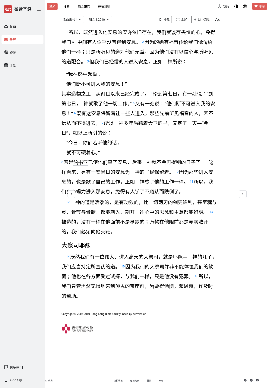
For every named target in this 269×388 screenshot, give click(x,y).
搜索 (67, 7)
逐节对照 (104, 7)
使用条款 (151, 380)
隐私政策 (134, 380)
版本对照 (208, 19)
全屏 (187, 19)
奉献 (259, 6)
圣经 (52, 7)
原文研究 (84, 7)
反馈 (165, 380)
